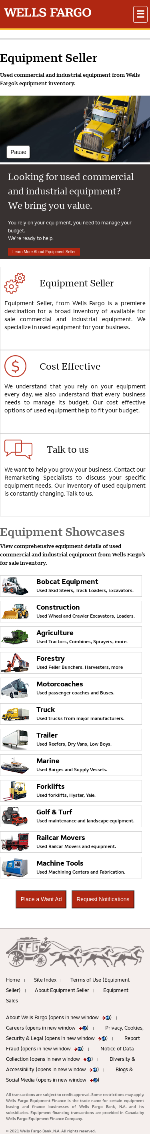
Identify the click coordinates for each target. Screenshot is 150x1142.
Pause (18, 152)
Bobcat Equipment (67, 581)
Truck (45, 709)
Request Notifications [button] (102, 899)
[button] (140, 14)
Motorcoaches (59, 683)
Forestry (50, 658)
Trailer (47, 735)
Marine (48, 760)
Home (13, 979)
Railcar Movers (60, 837)
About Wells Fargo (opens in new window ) (59, 1017)
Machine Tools (60, 863)
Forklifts (50, 786)
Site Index (45, 979)
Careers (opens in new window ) (47, 1027)
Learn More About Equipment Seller (44, 252)
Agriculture (55, 632)
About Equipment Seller (62, 990)
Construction (58, 607)
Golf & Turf (54, 811)
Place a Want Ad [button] (41, 899)
